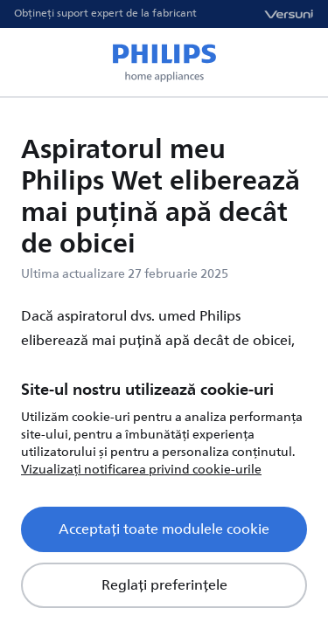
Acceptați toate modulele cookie (164, 529)
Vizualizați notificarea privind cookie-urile (141, 470)
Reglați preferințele (164, 585)
